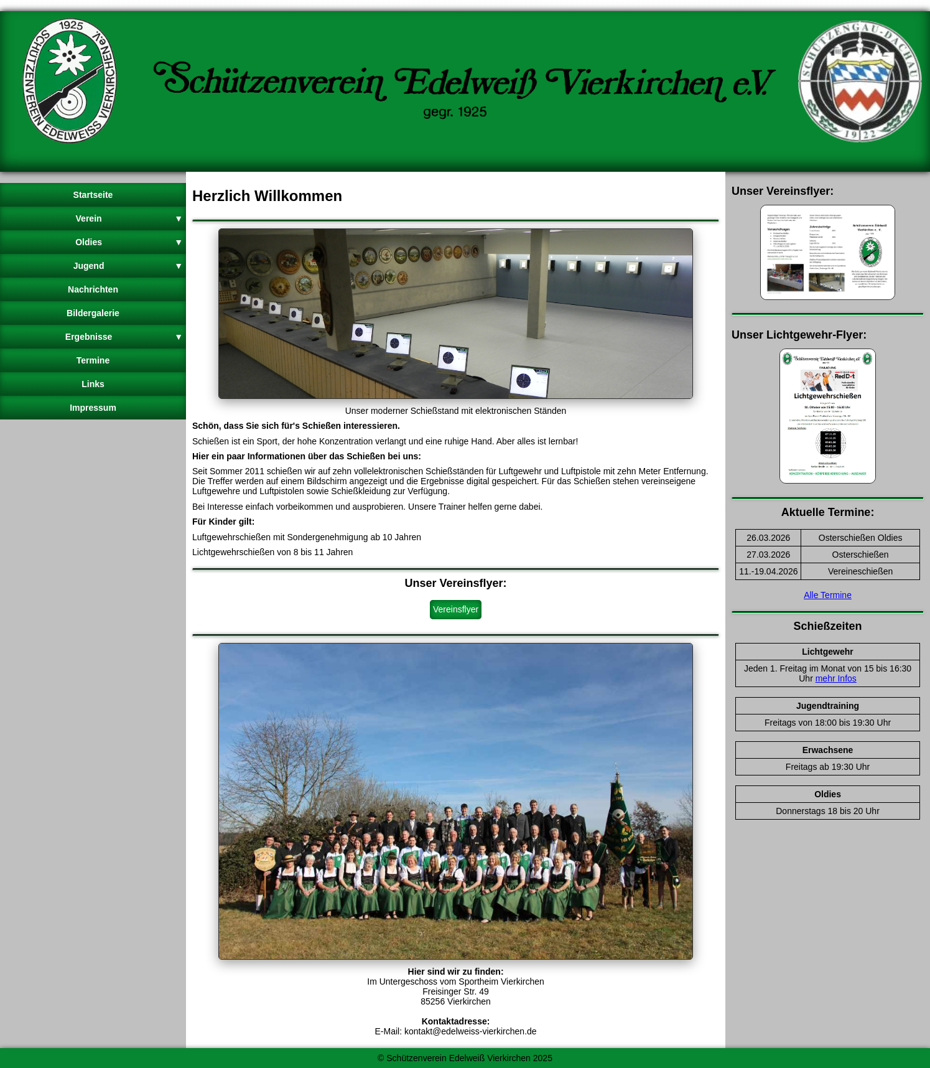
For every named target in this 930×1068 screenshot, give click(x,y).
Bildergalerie (93, 313)
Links (93, 384)
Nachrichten (93, 289)
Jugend (128, 265)
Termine (93, 360)
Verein (129, 218)
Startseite (93, 195)
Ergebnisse (124, 336)
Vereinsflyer (455, 609)
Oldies (129, 242)
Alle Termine (828, 595)
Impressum (93, 408)
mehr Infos (836, 678)
